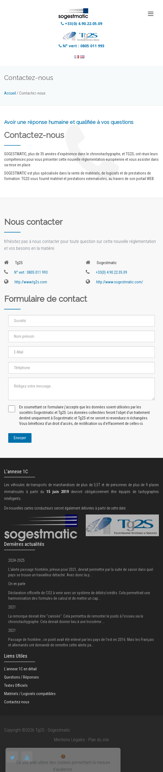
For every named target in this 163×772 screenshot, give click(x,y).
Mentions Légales (69, 739)
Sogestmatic (59, 730)
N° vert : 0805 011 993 (81, 45)
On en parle (16, 584)
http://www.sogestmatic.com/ (114, 282)
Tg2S (39, 730)
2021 (12, 607)
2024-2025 (16, 560)
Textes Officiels (16, 685)
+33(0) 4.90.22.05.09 (81, 23)
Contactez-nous (16, 702)
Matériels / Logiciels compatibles (30, 693)
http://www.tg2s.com (25, 282)
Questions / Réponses (21, 677)
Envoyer (20, 438)
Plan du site (98, 739)
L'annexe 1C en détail (20, 669)
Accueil (10, 93)
